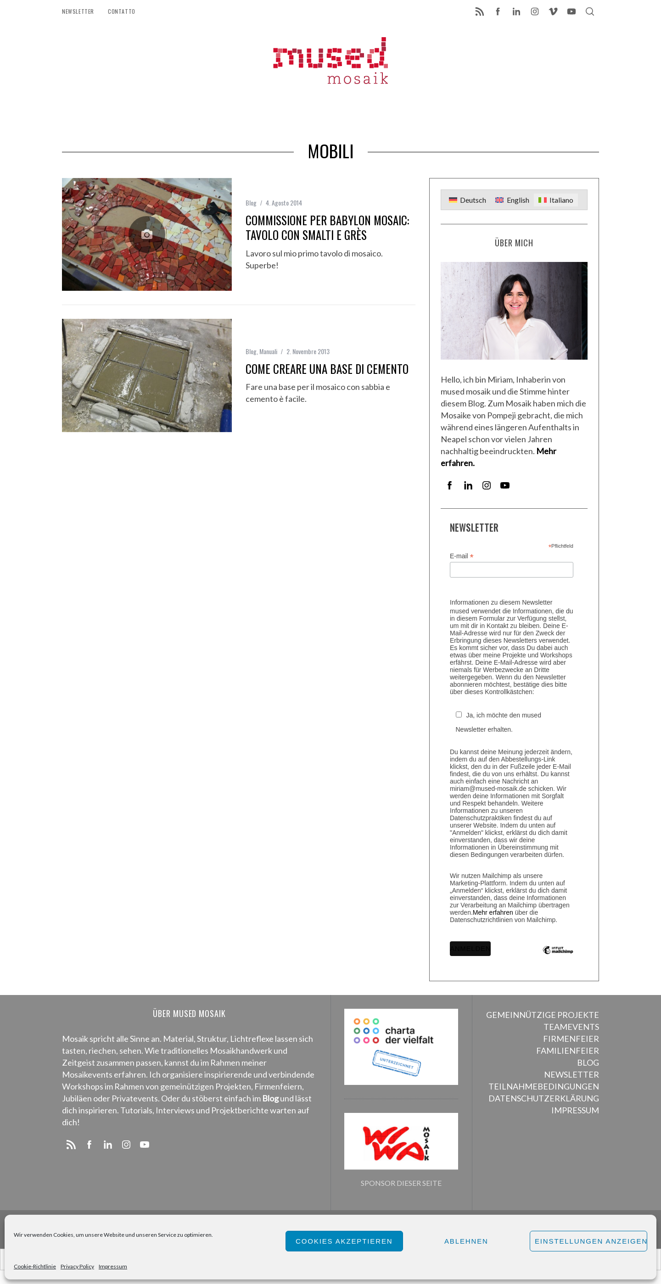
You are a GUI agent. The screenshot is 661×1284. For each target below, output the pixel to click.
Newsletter (78, 11)
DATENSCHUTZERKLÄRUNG (543, 1098)
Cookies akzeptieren (344, 1241)
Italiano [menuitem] (561, 199)
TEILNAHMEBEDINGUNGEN (543, 1086)
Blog (251, 202)
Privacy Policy (77, 1266)
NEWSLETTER (571, 1074)
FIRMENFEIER (571, 1039)
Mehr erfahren (493, 912)
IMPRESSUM (575, 1110)
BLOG (588, 1062)
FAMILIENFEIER (567, 1050)
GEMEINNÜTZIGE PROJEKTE (542, 1015)
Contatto (121, 11)
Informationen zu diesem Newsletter (501, 602)
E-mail (462, 556)
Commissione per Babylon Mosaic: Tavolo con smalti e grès (327, 227)
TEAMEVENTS (571, 1027)
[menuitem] (467, 200)
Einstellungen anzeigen (591, 1241)
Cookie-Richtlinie (35, 1266)
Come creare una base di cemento (327, 368)
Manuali (268, 351)
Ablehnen (466, 1241)
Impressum (113, 1266)
